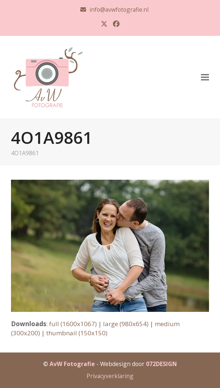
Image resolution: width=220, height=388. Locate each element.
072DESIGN (161, 364)
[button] (205, 77)
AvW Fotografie (72, 364)
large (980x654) (125, 324)
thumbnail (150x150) (76, 333)
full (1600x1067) (73, 324)
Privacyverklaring (110, 376)
